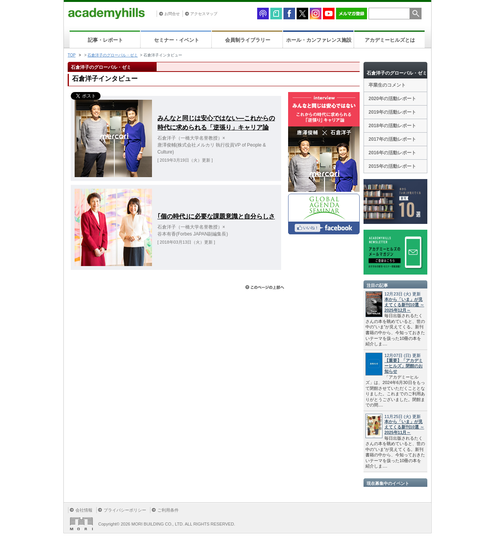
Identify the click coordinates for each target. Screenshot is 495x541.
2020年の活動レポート (392, 98)
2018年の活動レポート (392, 125)
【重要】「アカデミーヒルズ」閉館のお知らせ (403, 366)
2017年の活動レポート (392, 139)
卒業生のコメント (387, 85)
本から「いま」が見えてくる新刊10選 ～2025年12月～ (404, 304)
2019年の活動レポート (392, 112)
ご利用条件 (168, 510)
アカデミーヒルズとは (390, 40)
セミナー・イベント (176, 40)
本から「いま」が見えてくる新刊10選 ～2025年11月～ (404, 427)
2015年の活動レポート (392, 166)
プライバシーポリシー (125, 510)
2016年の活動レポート (392, 152)
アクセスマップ (203, 14)
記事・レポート (105, 40)
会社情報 (83, 510)
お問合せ (172, 14)
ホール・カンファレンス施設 (319, 40)
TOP (71, 55)
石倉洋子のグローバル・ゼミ (112, 55)
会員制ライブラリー (247, 40)
